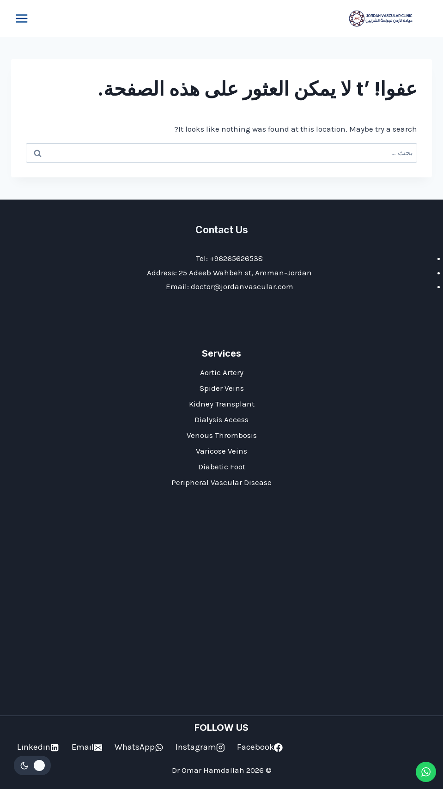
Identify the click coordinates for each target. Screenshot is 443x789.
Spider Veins (222, 388)
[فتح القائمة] (22, 18)
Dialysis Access (221, 419)
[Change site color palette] (32, 765)
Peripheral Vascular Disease (221, 482)
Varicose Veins (221, 450)
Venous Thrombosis (222, 435)
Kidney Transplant (222, 403)
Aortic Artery (221, 372)
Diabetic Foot (221, 466)
